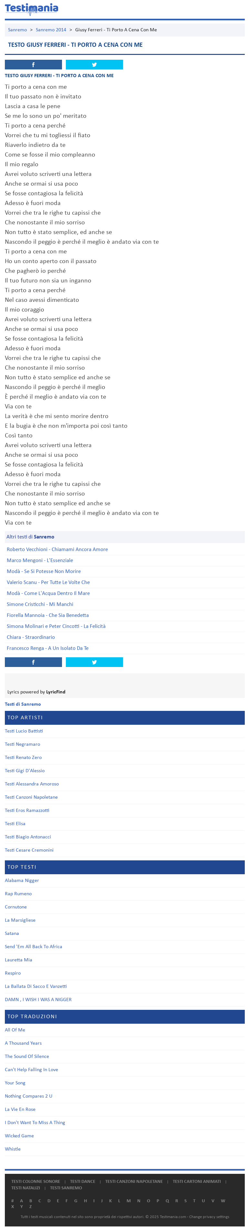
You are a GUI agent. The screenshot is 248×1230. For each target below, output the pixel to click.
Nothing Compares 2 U (28, 1096)
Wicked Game (19, 1136)
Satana (12, 933)
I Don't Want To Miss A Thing (35, 1122)
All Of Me (15, 1030)
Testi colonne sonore (35, 1181)
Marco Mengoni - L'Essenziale (40, 560)
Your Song (15, 1083)
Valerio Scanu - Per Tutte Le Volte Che (48, 582)
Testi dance (82, 1181)
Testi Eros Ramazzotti (27, 810)
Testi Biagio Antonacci (28, 837)
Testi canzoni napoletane (134, 1181)
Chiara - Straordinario (31, 637)
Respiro (13, 973)
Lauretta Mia (18, 960)
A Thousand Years (23, 1043)
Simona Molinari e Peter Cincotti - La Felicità (56, 626)
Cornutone (16, 907)
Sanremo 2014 (51, 30)
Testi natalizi (25, 1188)
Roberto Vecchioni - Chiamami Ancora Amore (57, 549)
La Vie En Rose (20, 1109)
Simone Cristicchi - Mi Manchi (40, 604)
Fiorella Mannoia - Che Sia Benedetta (48, 615)
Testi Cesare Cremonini (29, 850)
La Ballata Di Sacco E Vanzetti (36, 986)
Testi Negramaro (22, 744)
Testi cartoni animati (197, 1181)
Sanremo (17, 30)
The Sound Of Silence (27, 1056)
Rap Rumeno (18, 894)
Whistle (13, 1149)
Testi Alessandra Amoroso (32, 784)
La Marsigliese (20, 920)
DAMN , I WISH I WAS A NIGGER (38, 999)
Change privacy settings (209, 1217)
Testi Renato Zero (23, 757)
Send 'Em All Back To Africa (33, 946)
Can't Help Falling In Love (31, 1069)
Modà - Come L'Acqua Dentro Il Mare (48, 593)
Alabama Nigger (22, 880)
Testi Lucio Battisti (24, 731)
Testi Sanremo (66, 1188)
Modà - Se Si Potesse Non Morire (44, 571)
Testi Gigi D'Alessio (25, 771)
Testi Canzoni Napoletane (31, 797)
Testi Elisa (15, 823)
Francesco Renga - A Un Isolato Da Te (47, 648)
